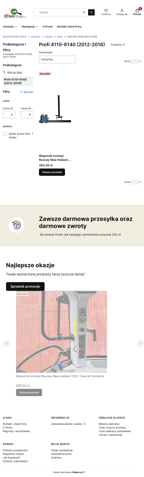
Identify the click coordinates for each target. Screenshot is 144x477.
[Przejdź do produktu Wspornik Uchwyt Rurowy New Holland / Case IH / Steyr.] (55, 111)
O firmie (7, 427)
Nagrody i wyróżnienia (16, 431)
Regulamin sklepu (13, 453)
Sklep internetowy (67, 472)
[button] (91, 12)
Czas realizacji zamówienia (115, 431)
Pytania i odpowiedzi (15, 461)
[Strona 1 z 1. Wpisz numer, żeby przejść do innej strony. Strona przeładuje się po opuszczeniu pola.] (134, 61)
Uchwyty (35, 36)
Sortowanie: (46, 52)
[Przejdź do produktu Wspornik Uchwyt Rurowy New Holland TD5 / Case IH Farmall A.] (61, 332)
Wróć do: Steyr (12, 72)
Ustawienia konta (61, 453)
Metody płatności (109, 423)
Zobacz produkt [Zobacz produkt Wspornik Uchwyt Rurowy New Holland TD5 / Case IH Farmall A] (29, 392)
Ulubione (56, 457)
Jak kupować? (11, 457)
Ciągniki (48, 36)
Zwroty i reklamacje (110, 434)
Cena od (8, 108)
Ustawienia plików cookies (67, 423)
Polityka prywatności (15, 450)
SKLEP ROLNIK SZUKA (14, 36)
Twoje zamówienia (62, 450)
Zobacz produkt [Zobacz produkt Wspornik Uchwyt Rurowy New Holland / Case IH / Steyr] (52, 172)
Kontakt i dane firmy (15, 423)
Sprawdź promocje (25, 286)
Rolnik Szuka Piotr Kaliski (19, 135)
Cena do (26, 108)
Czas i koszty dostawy (112, 427)
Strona (127, 61)
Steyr (60, 36)
